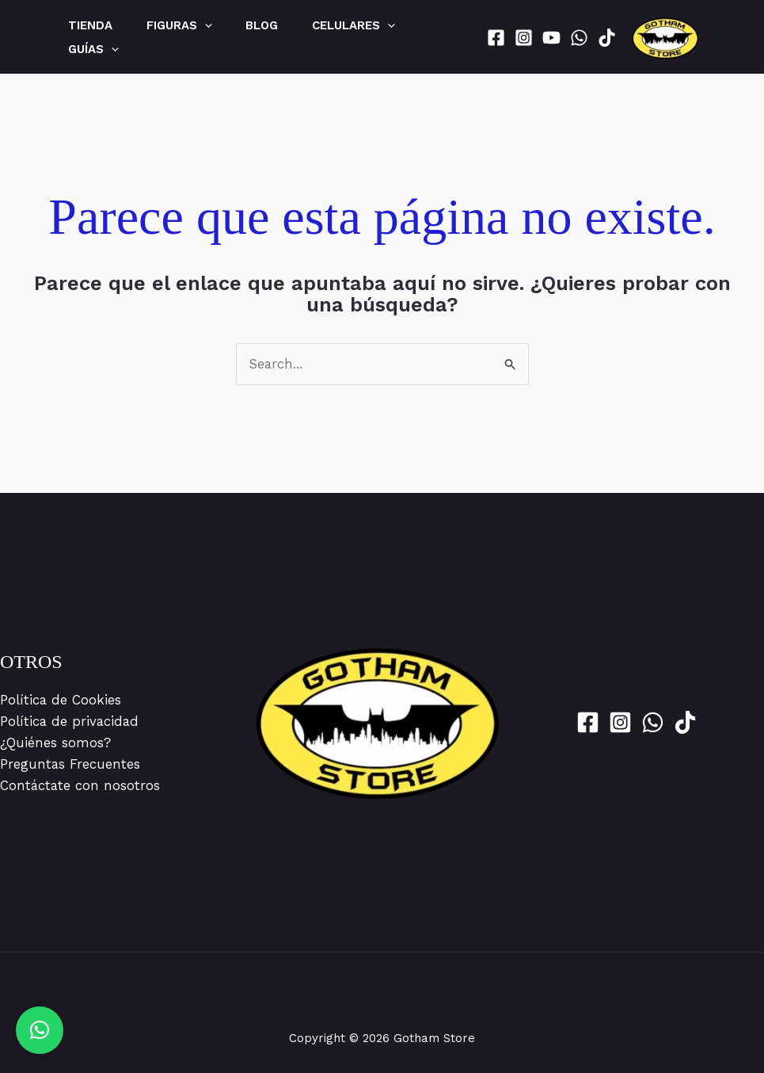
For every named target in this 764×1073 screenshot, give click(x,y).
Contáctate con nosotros (81, 785)
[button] (39, 1030)
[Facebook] (496, 38)
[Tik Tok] (607, 38)
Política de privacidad (70, 721)
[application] (213, 25)
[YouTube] (551, 38)
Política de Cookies (61, 700)
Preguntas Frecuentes (70, 764)
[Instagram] (524, 38)
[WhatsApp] (579, 38)
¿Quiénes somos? (55, 742)
